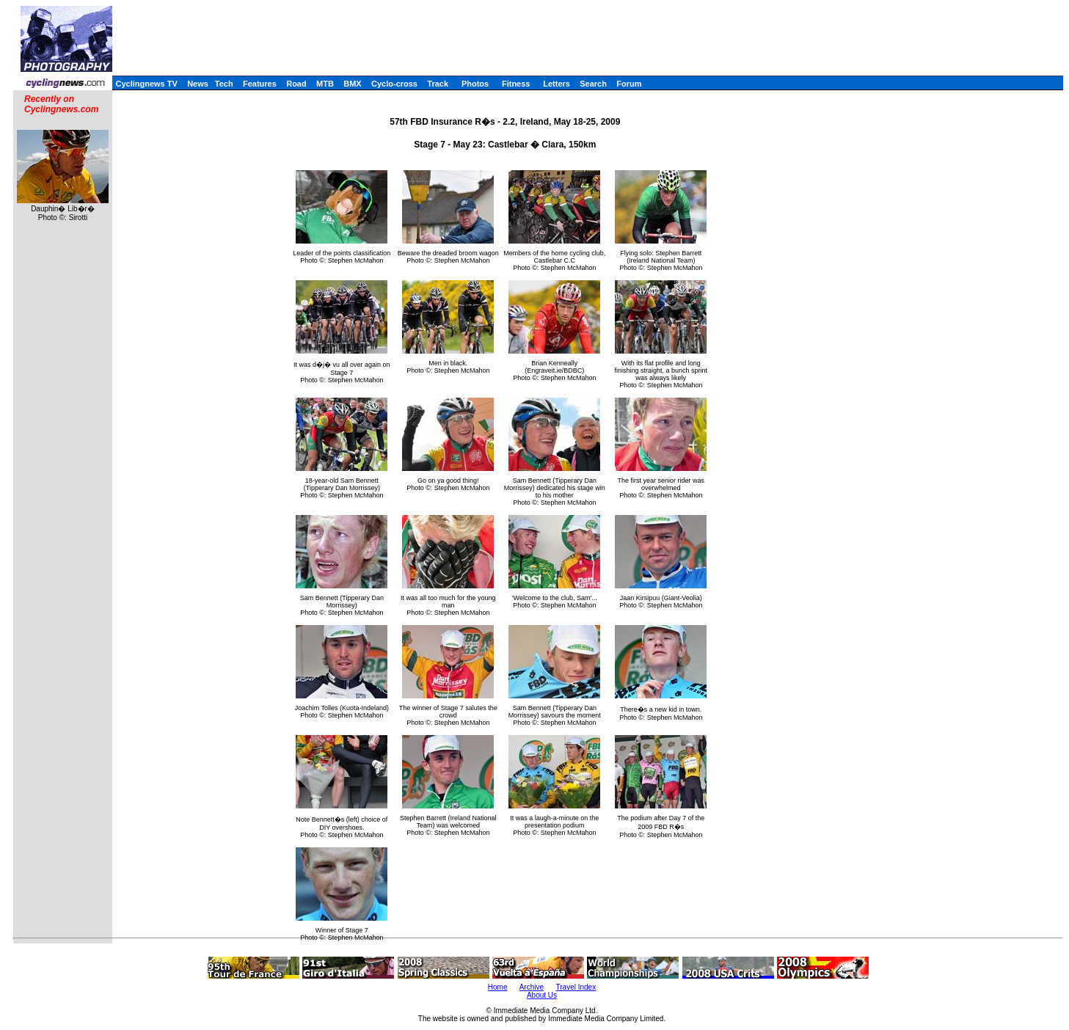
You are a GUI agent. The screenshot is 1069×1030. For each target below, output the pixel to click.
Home (498, 987)
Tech (224, 83)
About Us (542, 995)
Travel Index (576, 987)
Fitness (516, 83)
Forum (628, 83)
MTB (325, 83)
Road (296, 83)
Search (593, 83)
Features (260, 83)
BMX (352, 83)
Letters (556, 83)
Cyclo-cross (394, 83)
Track (437, 83)
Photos (475, 83)
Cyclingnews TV (146, 83)
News (197, 83)
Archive (531, 987)
